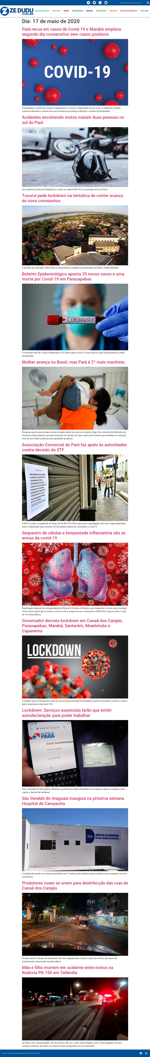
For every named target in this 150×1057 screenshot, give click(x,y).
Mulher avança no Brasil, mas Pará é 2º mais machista (73, 362)
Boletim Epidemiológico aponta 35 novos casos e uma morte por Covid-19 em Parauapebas (73, 276)
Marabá (56, 11)
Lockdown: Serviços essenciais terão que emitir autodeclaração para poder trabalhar (67, 713)
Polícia (113, 11)
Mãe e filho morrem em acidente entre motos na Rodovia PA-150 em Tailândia (67, 970)
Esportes (101, 11)
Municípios (77, 11)
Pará (66, 11)
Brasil (89, 11)
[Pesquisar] (148, 3)
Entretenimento (128, 11)
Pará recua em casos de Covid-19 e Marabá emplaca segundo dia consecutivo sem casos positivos (71, 32)
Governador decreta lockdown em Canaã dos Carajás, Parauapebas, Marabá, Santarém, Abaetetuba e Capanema (72, 625)
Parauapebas (42, 11)
